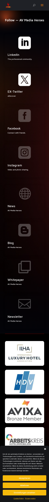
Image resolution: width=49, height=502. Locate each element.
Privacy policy (30, 498)
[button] (45, 449)
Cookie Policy (19, 498)
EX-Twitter (15, 91)
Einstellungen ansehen (24, 492)
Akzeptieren (24, 478)
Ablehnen (24, 485)
